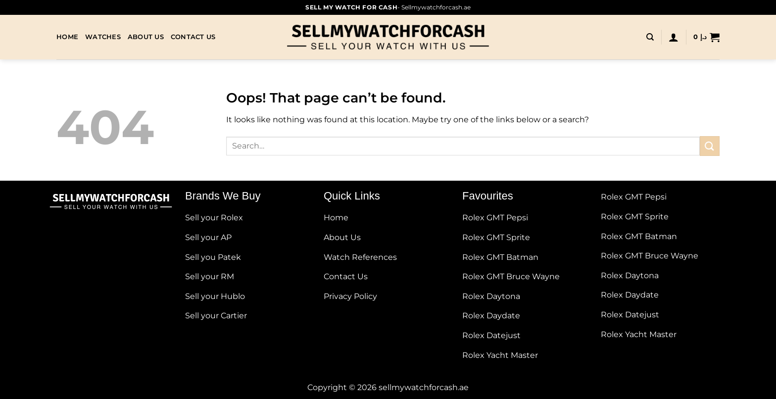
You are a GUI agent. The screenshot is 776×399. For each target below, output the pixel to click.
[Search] (650, 37)
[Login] (674, 37)
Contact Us (193, 37)
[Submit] (710, 145)
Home (67, 37)
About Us (146, 37)
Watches (103, 37)
